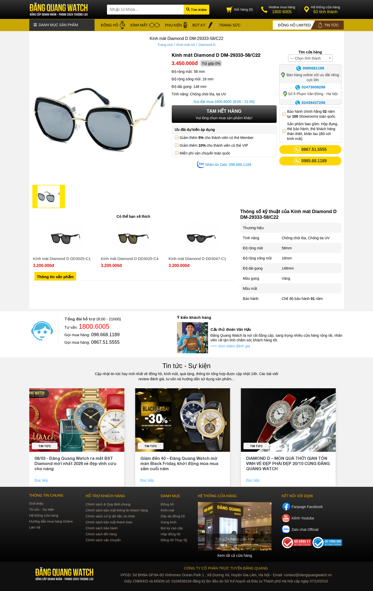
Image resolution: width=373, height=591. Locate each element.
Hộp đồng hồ (171, 533)
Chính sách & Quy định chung (108, 503)
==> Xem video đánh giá (230, 345)
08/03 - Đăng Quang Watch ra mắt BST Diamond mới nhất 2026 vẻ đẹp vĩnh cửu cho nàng (75, 462)
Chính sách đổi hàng (101, 533)
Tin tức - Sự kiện (186, 365)
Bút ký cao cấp (172, 527)
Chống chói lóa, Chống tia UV (306, 237)
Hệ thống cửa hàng (43, 515)
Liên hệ (34, 527)
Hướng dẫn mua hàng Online (51, 521)
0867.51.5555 (105, 341)
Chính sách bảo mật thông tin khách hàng (117, 509)
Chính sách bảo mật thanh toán (109, 521)
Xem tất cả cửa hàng (234, 554)
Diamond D (207, 44)
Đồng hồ (167, 503)
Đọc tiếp (41, 479)
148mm (288, 268)
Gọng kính (168, 521)
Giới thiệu (36, 503)
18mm (287, 258)
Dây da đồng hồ (173, 515)
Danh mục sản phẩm (56, 25)
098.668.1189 (105, 334)
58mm (287, 247)
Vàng (286, 278)
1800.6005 (223, 101)
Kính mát (167, 509)
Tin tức (44, 445)
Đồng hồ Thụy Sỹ (174, 539)
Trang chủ (165, 44)
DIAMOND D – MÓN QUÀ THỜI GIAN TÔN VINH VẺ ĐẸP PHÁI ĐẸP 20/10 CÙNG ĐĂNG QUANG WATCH (288, 462)
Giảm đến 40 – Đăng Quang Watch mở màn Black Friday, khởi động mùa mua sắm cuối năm (179, 462)
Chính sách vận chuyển (103, 539)
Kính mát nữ (185, 44)
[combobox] (310, 57)
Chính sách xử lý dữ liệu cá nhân (110, 515)
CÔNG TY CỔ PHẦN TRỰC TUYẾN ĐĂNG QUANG (226, 567)
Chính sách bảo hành (102, 527)
